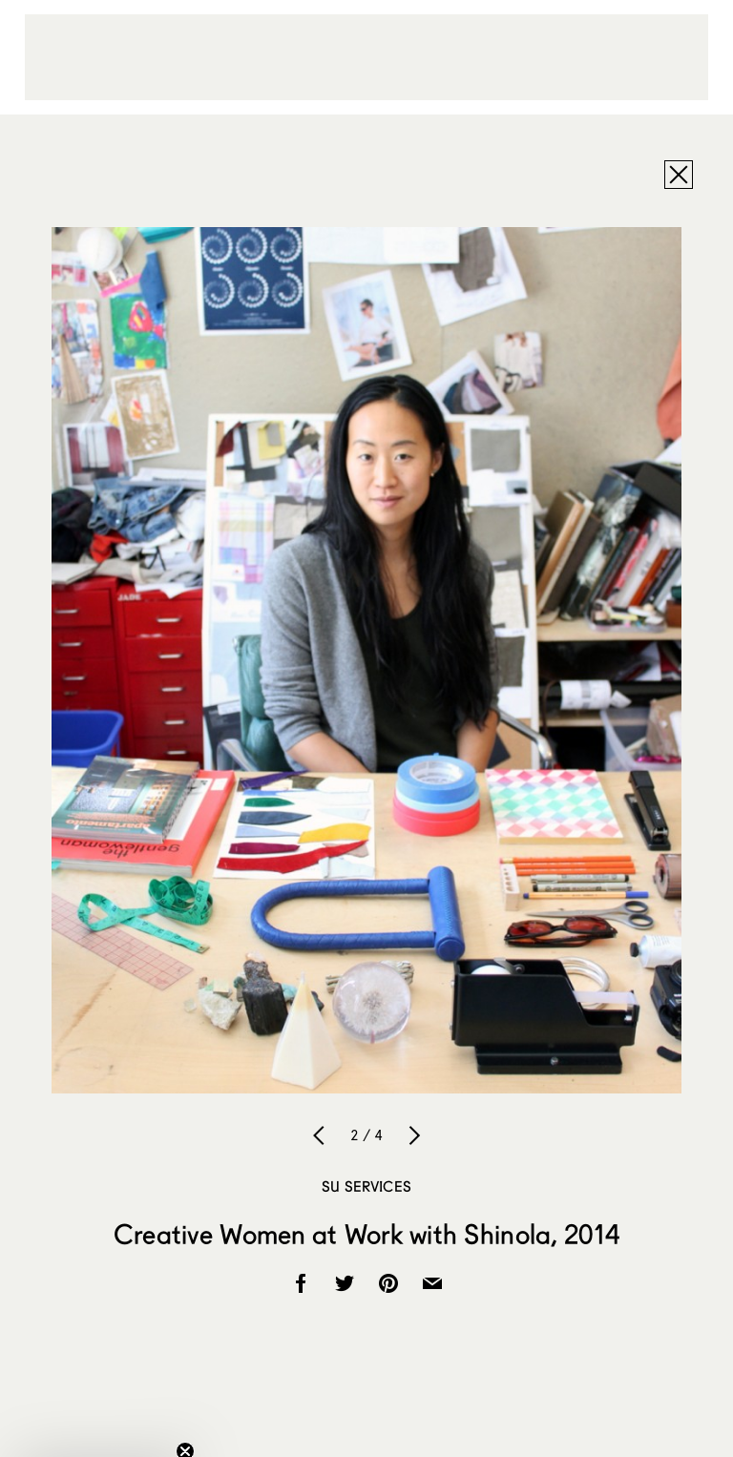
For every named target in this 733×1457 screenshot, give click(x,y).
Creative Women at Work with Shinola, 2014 (366, 1234)
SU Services (366, 1186)
